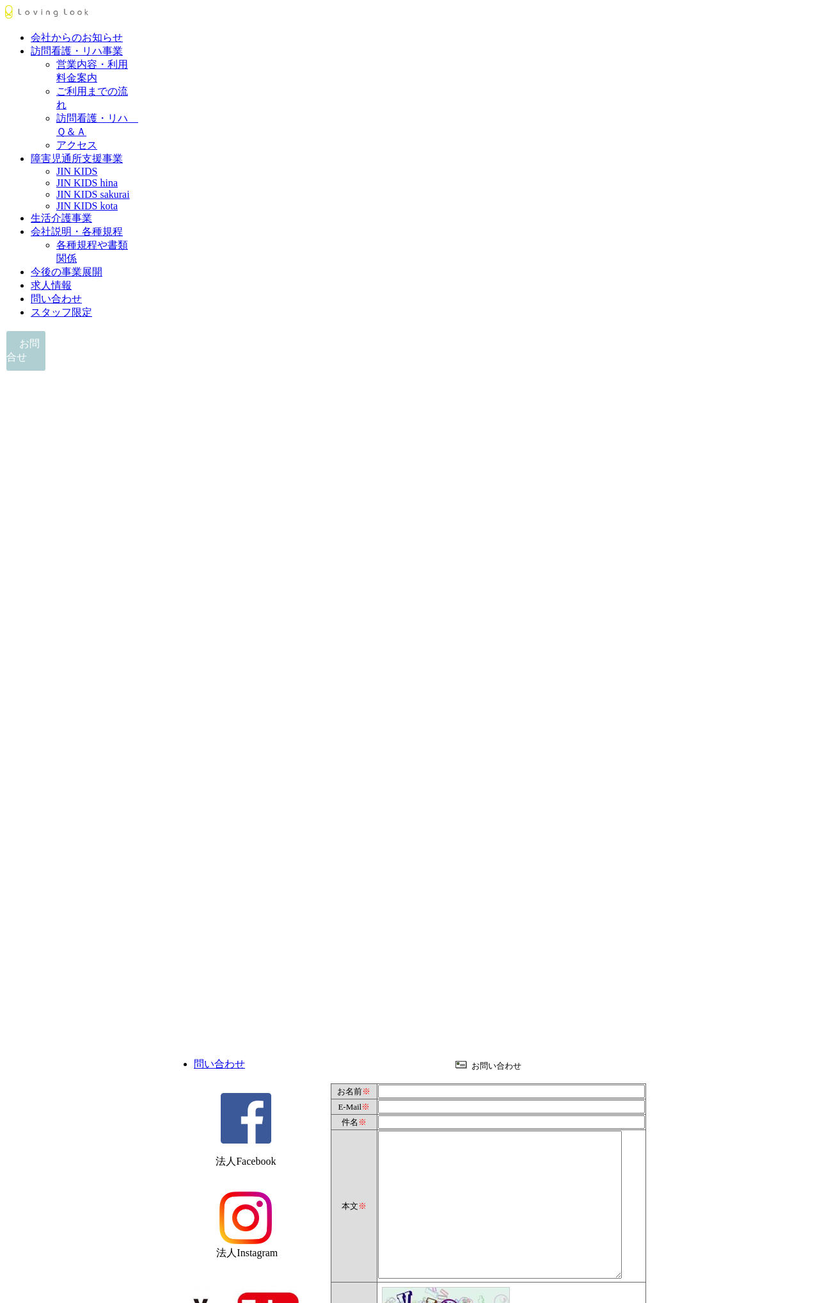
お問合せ (23, 350)
